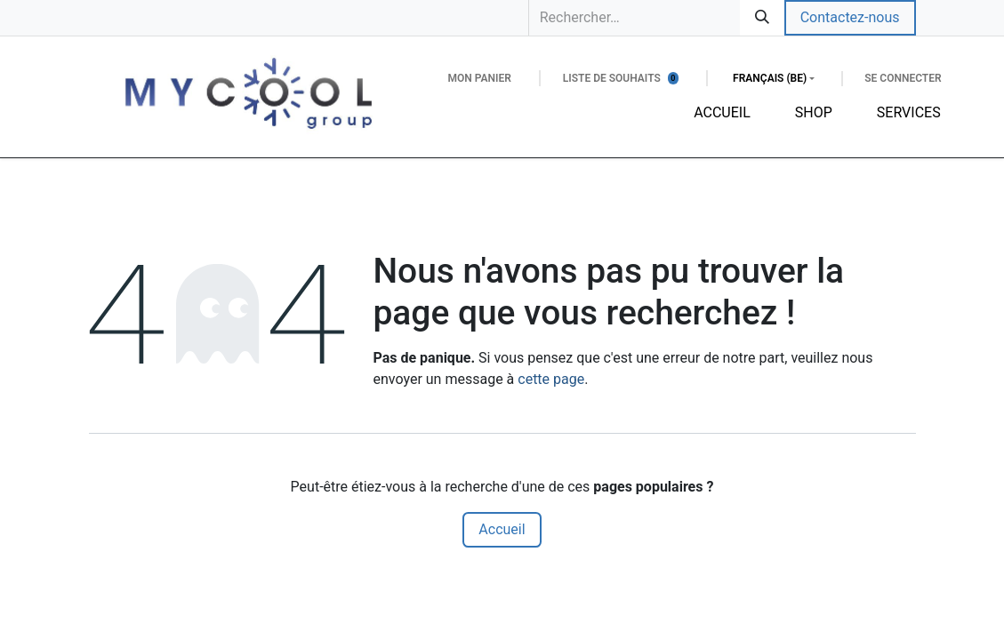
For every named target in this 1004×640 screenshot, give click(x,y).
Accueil (501, 529)
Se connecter (902, 78)
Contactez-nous (850, 17)
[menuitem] (722, 113)
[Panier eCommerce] (479, 78)
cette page (551, 379)
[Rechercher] (762, 18)
